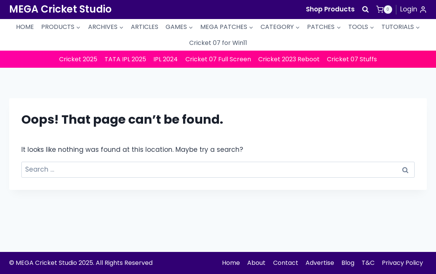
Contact (285, 262)
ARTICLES (144, 26)
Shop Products (330, 9)
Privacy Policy (402, 262)
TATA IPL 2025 (125, 59)
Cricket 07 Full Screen (218, 59)
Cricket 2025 (78, 59)
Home (231, 262)
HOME (25, 26)
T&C (368, 262)
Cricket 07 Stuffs (352, 59)
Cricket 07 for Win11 (218, 42)
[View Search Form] (365, 9)
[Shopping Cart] (384, 9)
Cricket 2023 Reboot (289, 59)
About (256, 262)
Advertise (320, 262)
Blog (347, 262)
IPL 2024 (165, 59)
